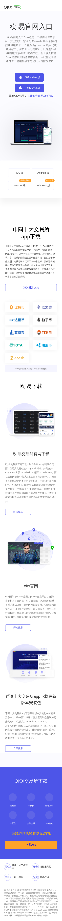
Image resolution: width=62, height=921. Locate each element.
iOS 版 (19, 172)
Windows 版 (43, 185)
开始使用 (18, 627)
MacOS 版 (19, 185)
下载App (31, 844)
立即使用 (18, 748)
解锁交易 (18, 511)
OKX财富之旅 (31, 287)
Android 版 (43, 172)
